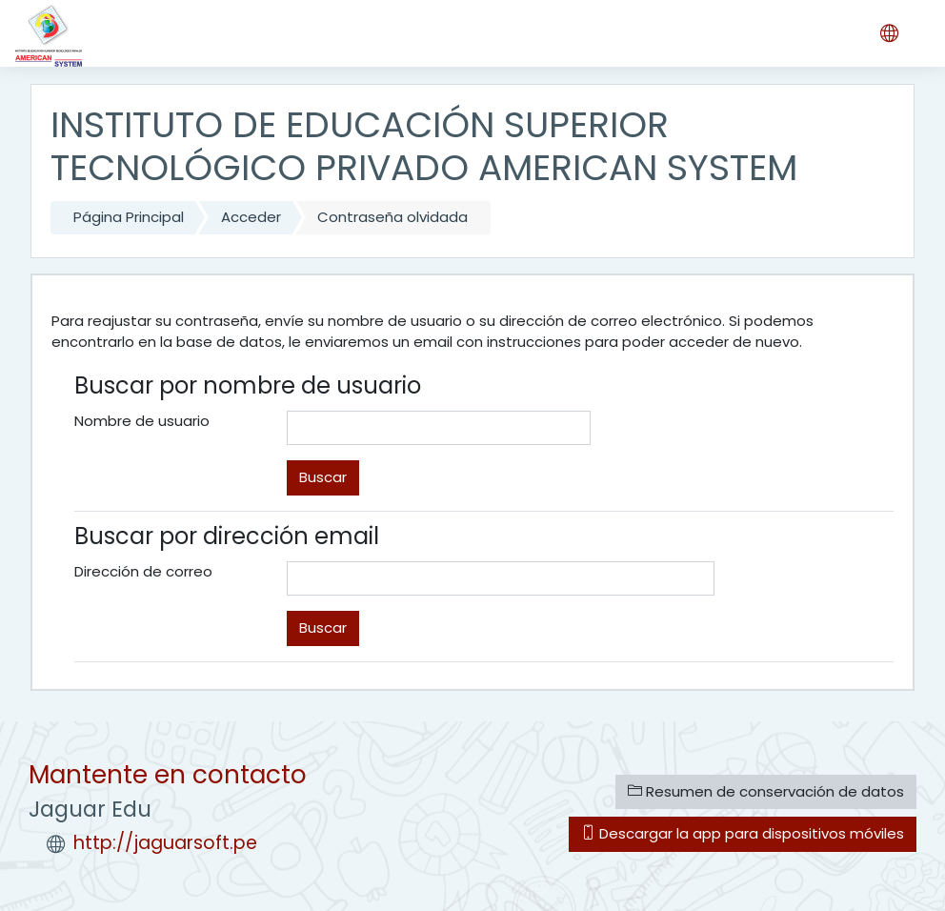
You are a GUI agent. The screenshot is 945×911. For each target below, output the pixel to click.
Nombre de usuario (142, 421)
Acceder (251, 217)
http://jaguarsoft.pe (165, 843)
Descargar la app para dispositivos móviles (742, 833)
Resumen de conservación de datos (766, 791)
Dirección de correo (143, 571)
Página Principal (128, 217)
